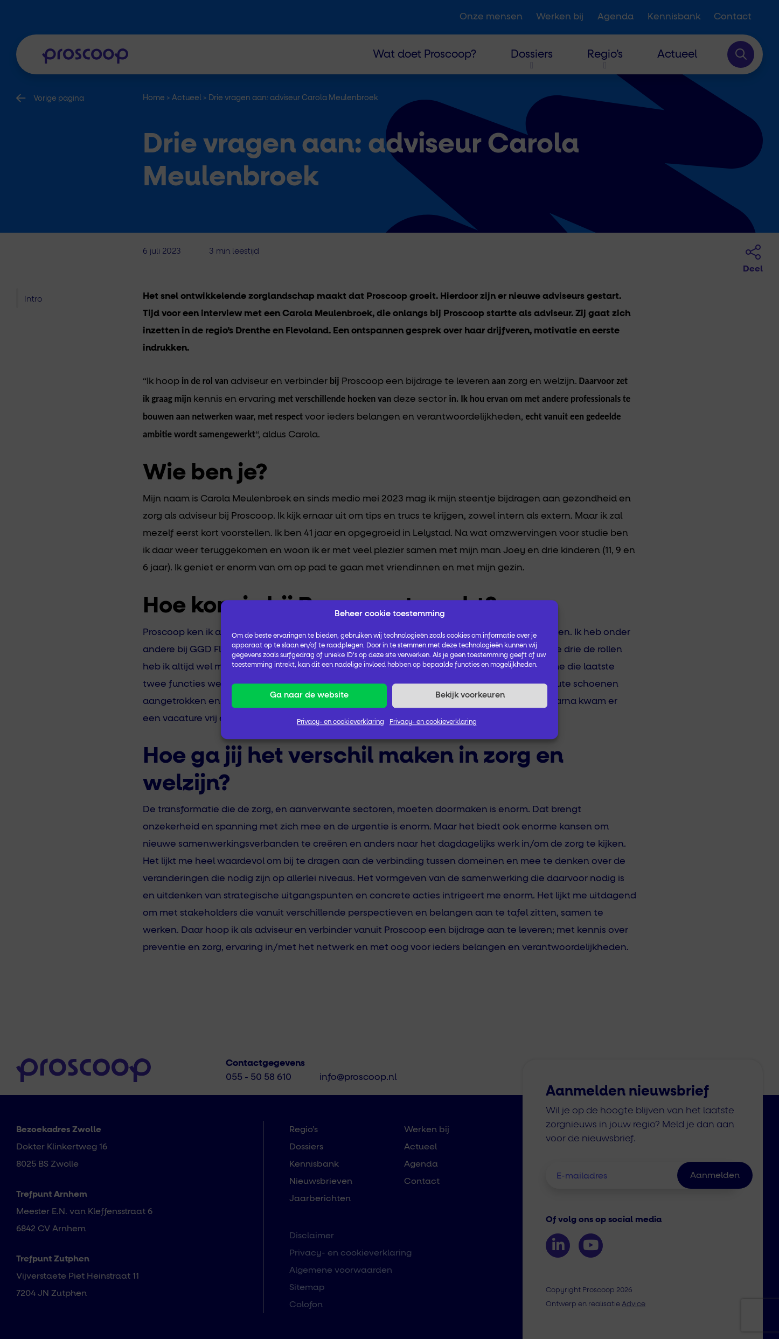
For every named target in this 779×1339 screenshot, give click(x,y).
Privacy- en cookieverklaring (340, 722)
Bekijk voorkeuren (470, 695)
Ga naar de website (309, 695)
